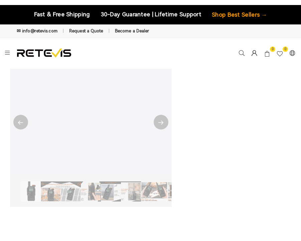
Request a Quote (86, 30)
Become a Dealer (132, 30)
